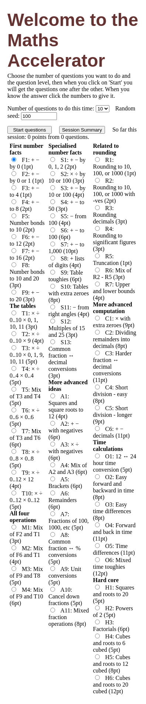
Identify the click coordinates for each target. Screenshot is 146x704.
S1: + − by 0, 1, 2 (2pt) (66, 163)
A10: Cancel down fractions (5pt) (65, 596)
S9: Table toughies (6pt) (65, 275)
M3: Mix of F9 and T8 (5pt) (26, 575)
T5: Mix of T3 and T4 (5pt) (25, 396)
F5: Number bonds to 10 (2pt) (27, 223)
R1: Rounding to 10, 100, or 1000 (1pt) (114, 166)
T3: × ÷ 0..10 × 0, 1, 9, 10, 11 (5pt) (27, 355)
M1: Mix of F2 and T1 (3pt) (26, 534)
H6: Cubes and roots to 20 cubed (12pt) (111, 684)
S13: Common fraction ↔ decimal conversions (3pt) (62, 359)
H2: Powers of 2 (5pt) (113, 611)
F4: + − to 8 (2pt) (24, 205)
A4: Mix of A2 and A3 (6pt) (67, 468)
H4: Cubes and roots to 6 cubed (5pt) (111, 643)
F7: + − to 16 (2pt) (24, 254)
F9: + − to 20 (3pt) (24, 295)
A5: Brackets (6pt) (65, 482)
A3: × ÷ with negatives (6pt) (65, 451)
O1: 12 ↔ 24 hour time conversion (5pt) (114, 463)
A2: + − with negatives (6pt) (65, 430)
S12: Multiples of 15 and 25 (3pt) (66, 328)
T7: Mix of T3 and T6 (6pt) (25, 438)
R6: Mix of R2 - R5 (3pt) (112, 273)
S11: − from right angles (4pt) (68, 310)
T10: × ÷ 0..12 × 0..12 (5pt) (26, 500)
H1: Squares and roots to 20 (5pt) (114, 594)
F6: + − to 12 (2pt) (24, 240)
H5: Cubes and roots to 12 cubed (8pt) (111, 664)
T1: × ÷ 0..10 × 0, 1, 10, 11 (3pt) (25, 320)
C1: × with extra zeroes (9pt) (114, 321)
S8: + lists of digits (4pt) (66, 261)
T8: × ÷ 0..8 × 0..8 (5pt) (25, 458)
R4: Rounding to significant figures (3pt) (114, 239)
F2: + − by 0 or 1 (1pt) (27, 177)
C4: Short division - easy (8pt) (110, 394)
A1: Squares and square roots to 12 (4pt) (65, 406)
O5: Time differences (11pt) (114, 549)
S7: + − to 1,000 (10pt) (66, 247)
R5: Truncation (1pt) (112, 259)
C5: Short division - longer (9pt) (112, 415)
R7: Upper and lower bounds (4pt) (114, 291)
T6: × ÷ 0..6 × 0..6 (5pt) (25, 417)
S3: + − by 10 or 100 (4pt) (66, 191)
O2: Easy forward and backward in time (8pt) (113, 487)
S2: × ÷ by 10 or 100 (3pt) (66, 177)
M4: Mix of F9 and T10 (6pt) (26, 596)
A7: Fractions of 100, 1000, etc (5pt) (68, 521)
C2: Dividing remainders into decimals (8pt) (114, 339)
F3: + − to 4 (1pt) (24, 191)
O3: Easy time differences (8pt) (112, 511)
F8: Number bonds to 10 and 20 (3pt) (27, 275)
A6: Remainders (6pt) (62, 500)
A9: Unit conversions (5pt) (64, 575)
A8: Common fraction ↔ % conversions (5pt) (64, 548)
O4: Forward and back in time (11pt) (114, 532)
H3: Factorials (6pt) (111, 625)
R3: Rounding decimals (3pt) (110, 215)
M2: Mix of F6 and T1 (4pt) (26, 555)
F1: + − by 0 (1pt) (24, 163)
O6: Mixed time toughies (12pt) (112, 567)
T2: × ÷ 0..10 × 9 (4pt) (27, 337)
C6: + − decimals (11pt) (111, 432)
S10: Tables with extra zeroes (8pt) (68, 293)
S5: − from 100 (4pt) (67, 219)
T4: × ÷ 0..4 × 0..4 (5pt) (25, 375)
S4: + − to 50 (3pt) (66, 205)
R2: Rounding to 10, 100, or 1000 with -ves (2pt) (114, 190)
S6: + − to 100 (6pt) (66, 233)
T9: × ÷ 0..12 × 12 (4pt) (25, 479)
